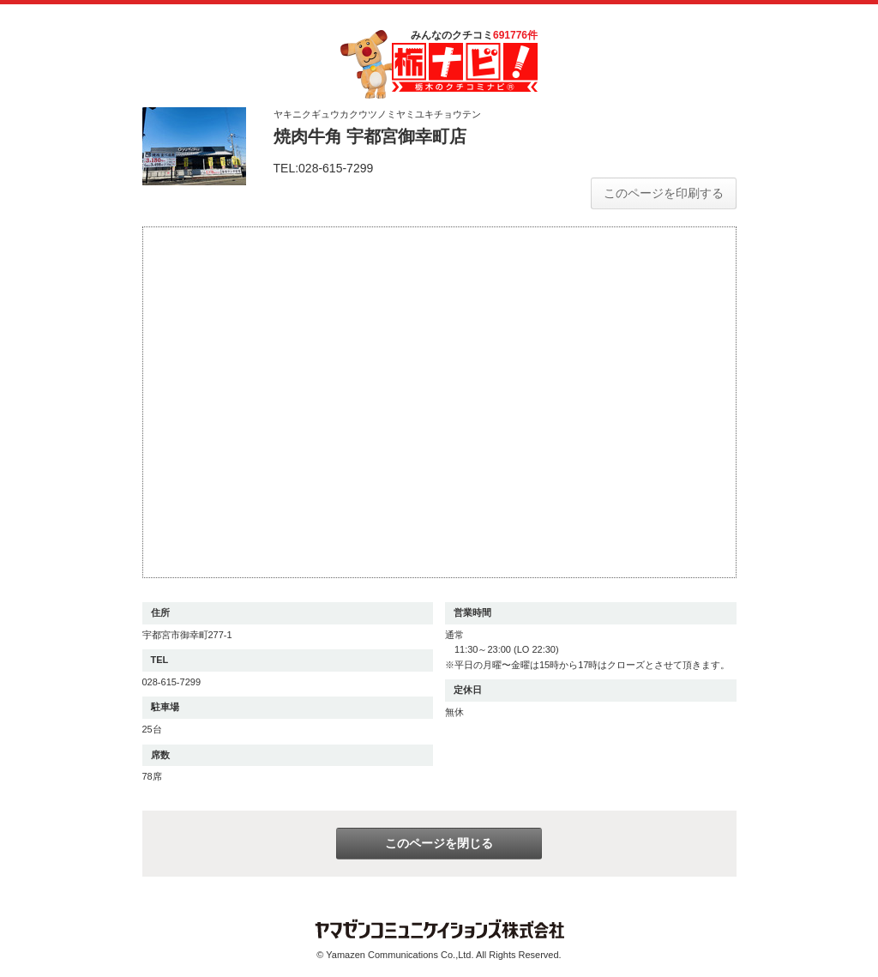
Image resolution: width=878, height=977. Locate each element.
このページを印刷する (664, 193)
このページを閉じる (439, 843)
